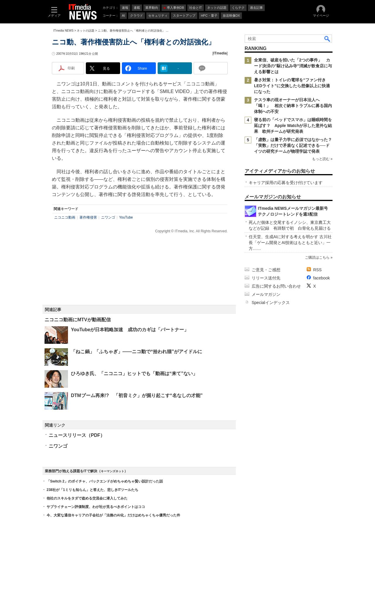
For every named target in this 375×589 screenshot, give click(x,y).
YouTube (126, 217)
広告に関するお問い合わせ (276, 286)
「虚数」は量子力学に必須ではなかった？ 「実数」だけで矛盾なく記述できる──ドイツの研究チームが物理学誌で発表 (295, 145)
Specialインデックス (271, 302)
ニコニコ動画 (64, 217)
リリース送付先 (266, 278)
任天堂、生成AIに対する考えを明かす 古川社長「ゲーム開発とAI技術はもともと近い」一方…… (290, 242)
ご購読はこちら (317, 257)
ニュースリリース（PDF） (77, 435)
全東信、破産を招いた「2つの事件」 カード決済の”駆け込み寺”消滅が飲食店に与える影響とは (293, 66)
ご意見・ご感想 (266, 269)
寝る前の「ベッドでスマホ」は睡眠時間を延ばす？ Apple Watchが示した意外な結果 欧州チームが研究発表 (293, 125)
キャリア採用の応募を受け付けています (286, 182)
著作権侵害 (88, 217)
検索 (327, 39)
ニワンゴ (108, 217)
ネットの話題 (85, 30)
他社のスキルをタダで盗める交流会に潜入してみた (87, 498)
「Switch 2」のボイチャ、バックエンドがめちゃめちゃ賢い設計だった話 (105, 481)
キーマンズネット (112, 471)
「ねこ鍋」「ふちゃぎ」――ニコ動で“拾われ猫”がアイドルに (136, 351)
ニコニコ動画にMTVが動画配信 (78, 319)
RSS (317, 269)
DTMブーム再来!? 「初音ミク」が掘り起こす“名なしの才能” (137, 395)
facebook (321, 278)
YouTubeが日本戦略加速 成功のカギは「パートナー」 (130, 329)
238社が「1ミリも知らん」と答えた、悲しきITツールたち (92, 490)
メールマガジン (266, 294)
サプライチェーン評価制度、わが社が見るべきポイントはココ (96, 507)
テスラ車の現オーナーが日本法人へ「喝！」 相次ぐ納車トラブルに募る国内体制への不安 (293, 105)
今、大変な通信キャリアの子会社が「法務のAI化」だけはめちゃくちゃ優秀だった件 (113, 515)
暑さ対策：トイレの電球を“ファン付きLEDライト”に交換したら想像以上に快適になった (292, 86)
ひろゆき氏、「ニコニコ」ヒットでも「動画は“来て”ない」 (134, 373)
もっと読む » (322, 159)
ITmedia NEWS (63, 30)
